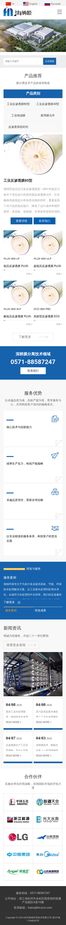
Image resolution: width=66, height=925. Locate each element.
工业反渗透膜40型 (47, 104)
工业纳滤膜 (18, 115)
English (33, 3)
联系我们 (44, 221)
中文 (10, 5)
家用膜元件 (48, 115)
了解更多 (33, 337)
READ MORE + (13, 722)
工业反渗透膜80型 (18, 104)
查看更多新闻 (21, 645)
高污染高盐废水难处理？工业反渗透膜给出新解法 (47, 717)
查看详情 (21, 221)
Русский (55, 3)
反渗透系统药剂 (18, 127)
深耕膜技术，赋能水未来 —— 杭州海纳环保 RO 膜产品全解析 (47, 750)
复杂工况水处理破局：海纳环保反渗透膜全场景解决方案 (17, 717)
